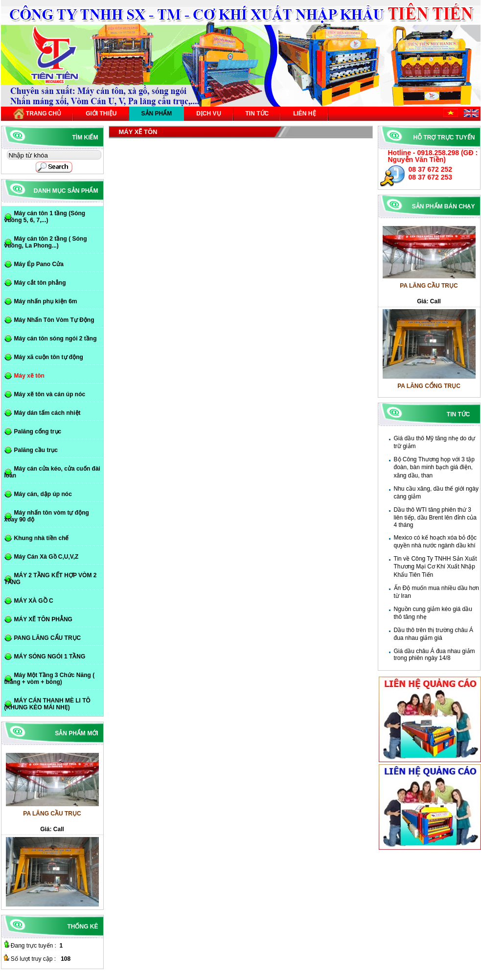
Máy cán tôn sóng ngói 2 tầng (55, 338)
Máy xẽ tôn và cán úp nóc (50, 394)
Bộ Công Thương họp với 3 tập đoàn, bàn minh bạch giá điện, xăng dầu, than (434, 467)
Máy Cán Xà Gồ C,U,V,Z (46, 556)
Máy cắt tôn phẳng (40, 282)
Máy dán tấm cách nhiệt (47, 412)
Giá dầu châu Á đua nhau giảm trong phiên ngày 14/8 (434, 654)
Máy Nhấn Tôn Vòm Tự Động (54, 320)
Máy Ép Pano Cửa (39, 264)
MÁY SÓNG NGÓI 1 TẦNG (50, 656)
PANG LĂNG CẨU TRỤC (47, 637)
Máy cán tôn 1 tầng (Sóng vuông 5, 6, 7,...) (45, 217)
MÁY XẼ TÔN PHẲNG (43, 619)
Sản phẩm (156, 113)
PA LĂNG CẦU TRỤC (429, 289)
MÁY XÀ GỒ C (33, 600)
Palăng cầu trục (36, 450)
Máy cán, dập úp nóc (43, 494)
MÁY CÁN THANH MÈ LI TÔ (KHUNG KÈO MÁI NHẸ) (47, 704)
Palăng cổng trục (38, 431)
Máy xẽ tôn (29, 375)
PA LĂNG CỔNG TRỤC (428, 389)
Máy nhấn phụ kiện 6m (45, 301)
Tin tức (257, 113)
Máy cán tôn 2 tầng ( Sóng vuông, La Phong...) (45, 242)
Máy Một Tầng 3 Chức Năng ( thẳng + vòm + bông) (49, 678)
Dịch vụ (208, 113)
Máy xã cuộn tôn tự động (48, 357)
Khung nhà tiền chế (41, 538)
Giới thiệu (101, 113)
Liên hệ (304, 113)
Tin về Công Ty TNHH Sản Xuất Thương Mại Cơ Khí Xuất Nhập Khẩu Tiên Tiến (435, 566)
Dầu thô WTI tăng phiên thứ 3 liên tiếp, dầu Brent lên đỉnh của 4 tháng (435, 517)
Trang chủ (37, 114)
